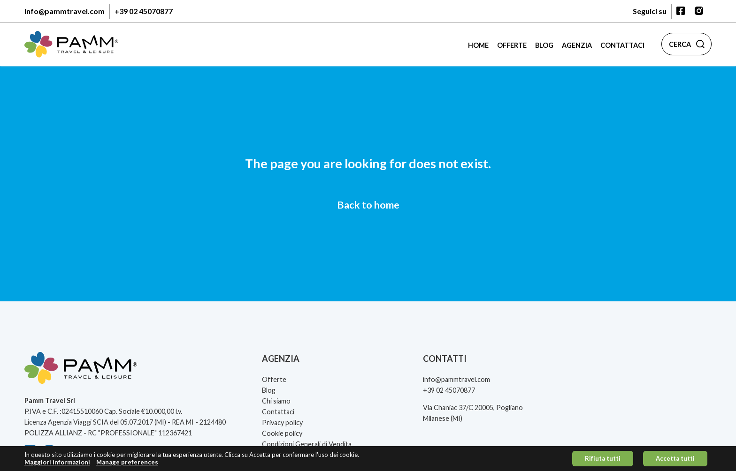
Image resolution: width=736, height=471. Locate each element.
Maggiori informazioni (57, 464)
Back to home (368, 205)
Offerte (512, 45)
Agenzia (577, 45)
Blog (544, 45)
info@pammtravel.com (64, 11)
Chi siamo (276, 401)
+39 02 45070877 (144, 11)
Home (478, 45)
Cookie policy (282, 433)
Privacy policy (282, 422)
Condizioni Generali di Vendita (307, 444)
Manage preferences (127, 464)
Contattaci (622, 45)
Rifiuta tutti (603, 460)
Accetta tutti (675, 460)
